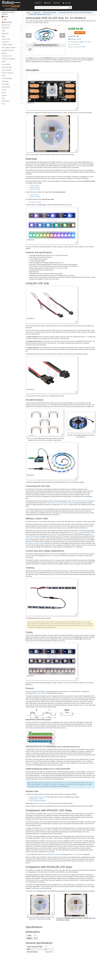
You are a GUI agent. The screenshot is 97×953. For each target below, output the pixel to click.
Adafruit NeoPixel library (41, 803)
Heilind (54, 534)
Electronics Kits (6, 25)
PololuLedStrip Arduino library (37, 797)
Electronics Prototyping (8, 58)
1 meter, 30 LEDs (34, 185)
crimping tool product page (35, 543)
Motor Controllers (6, 70)
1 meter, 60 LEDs (34, 195)
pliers (44, 538)
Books (3, 36)
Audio (3, 30)
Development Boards (8, 50)
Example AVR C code (35, 799)
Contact (38, 3)
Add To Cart (79, 32)
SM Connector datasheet (77, 532)
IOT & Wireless (6, 64)
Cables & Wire (6, 39)
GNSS (3, 61)
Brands (5, 16)
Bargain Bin (5, 33)
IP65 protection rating (60, 268)
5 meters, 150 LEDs (34, 189)
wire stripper (64, 504)
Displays (4, 53)
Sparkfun (4, 95)
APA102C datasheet (76, 854)
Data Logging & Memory (8, 47)
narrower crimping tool (34, 538)
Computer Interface (7, 44)
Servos (4, 92)
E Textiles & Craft (6, 56)
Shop (47, 3)
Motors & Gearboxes (7, 73)
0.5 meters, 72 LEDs (35, 202)
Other (3, 104)
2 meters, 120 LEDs (34, 196)
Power (3, 75)
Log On (66, 3)
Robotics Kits (5, 28)
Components (5, 42)
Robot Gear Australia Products (8, 13)
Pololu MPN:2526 (79, 46)
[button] (29, 40)
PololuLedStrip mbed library (37, 800)
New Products (6, 101)
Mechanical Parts (6, 67)
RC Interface (5, 84)
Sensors (4, 89)
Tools (3, 98)
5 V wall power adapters (80, 501)
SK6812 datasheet (41, 693)
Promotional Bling (7, 78)
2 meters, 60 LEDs (34, 187)
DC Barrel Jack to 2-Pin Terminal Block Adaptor (59, 503)
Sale (4, 19)
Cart (56, 3)
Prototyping (5, 81)
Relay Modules (6, 87)
